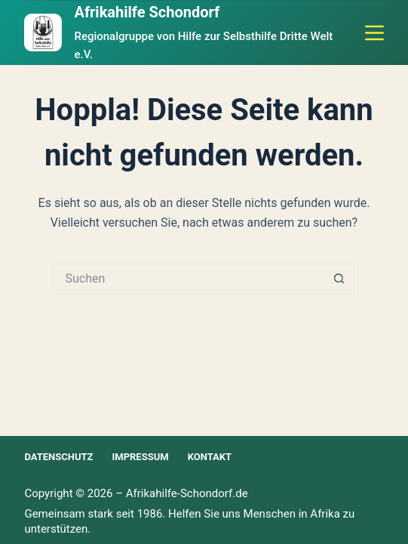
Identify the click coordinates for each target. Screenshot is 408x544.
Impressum (140, 456)
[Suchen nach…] (188, 279)
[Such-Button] (339, 279)
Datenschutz (58, 456)
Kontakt (210, 456)
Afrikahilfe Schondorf (146, 12)
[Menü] (374, 32)
